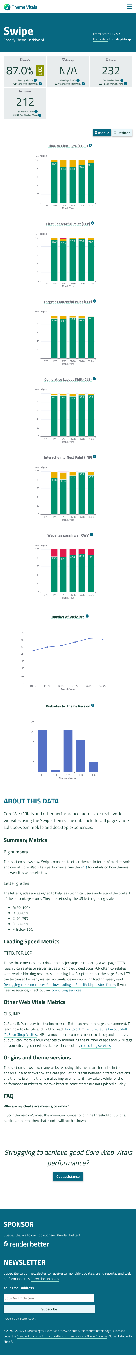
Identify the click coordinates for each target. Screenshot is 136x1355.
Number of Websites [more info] (68, 616)
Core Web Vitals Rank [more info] (25, 83)
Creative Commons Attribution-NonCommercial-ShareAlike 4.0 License (62, 1336)
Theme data (100, 39)
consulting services (66, 990)
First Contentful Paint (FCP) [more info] (68, 223)
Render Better (68, 1235)
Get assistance (68, 1176)
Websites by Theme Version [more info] (68, 706)
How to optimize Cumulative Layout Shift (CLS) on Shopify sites (65, 1031)
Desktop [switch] (122, 132)
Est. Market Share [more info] (111, 83)
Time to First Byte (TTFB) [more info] (68, 146)
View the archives (45, 1278)
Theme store (101, 33)
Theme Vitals (20, 7)
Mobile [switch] (102, 132)
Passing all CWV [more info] (25, 80)
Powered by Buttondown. (20, 1318)
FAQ (84, 867)
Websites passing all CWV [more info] (68, 535)
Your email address (19, 1287)
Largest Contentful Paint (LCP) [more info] (68, 301)
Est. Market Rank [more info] (111, 80)
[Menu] (129, 7)
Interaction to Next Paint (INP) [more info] (68, 457)
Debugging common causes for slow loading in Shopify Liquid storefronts (60, 984)
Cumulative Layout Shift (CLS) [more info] (68, 379)
